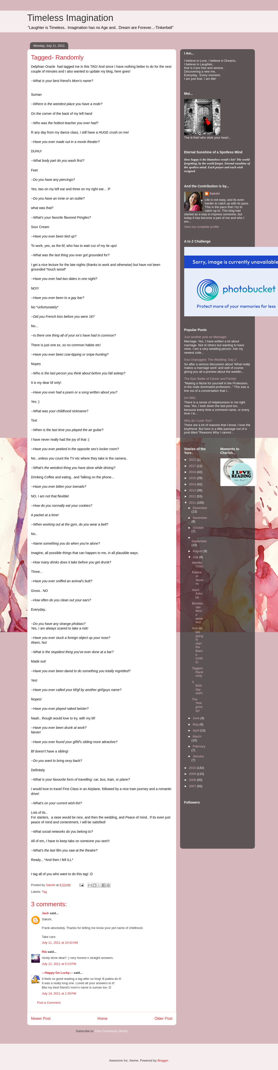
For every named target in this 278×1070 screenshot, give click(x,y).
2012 (193, 496)
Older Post (163, 1018)
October (198, 527)
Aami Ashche (197, 593)
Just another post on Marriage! (205, 337)
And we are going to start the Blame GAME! (197, 645)
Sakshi (215, 193)
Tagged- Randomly (197, 671)
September (199, 541)
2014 (193, 484)
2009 (193, 774)
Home (102, 1018)
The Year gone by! (197, 705)
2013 (193, 490)
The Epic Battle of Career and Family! (210, 378)
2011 (193, 502)
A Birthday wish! (197, 687)
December (200, 508)
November (200, 518)
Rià (44, 952)
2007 (193, 786)
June (196, 718)
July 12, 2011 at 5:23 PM (59, 964)
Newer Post (41, 1018)
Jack (45, 913)
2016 (193, 472)
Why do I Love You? (198, 420)
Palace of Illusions (197, 577)
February (199, 746)
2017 (193, 466)
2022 (193, 459)
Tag (44, 892)
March (197, 736)
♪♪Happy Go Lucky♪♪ (57, 973)
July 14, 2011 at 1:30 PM (59, 993)
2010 (193, 768)
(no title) (190, 398)
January (198, 756)
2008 (193, 780)
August (198, 551)
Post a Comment (49, 1002)
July (196, 557)
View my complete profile (201, 227)
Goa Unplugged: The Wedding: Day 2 (210, 359)
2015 (193, 478)
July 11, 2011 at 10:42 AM (60, 942)
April (196, 730)
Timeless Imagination (70, 18)
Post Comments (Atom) (111, 1031)
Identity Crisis (197, 564)
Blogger (162, 1060)
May (196, 724)
